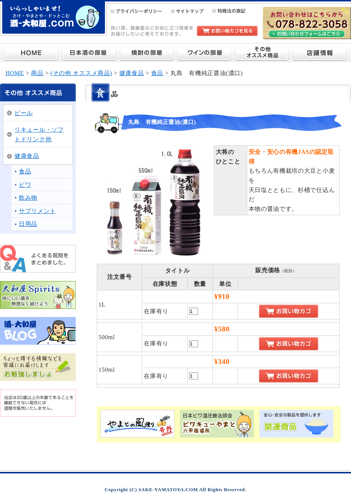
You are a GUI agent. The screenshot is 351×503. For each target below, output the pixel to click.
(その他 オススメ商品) (81, 73)
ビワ (25, 185)
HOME (15, 73)
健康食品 (131, 73)
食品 (157, 73)
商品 (37, 73)
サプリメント (37, 211)
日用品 (28, 224)
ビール (23, 113)
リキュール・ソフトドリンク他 (39, 134)
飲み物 (28, 198)
